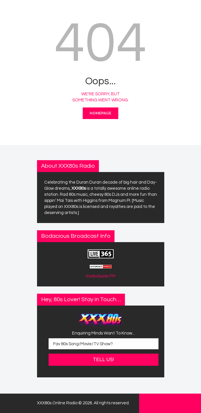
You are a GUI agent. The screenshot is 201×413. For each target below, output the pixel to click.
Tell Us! (103, 359)
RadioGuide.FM (100, 276)
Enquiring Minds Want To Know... (103, 333)
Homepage (100, 113)
